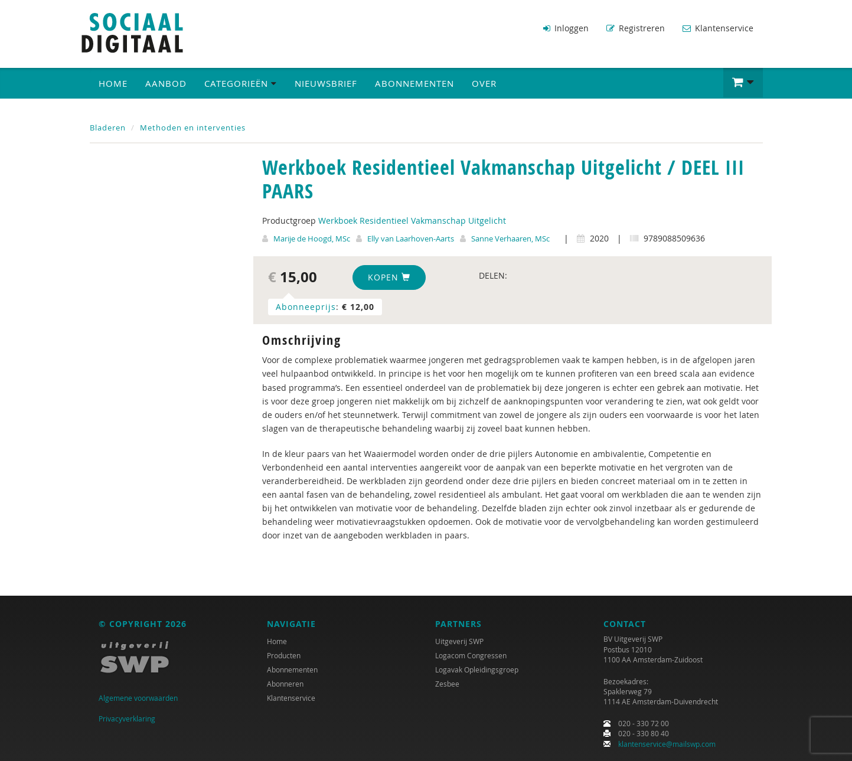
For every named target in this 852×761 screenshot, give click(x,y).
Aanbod (166, 83)
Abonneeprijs (306, 306)
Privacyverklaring (127, 718)
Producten (284, 655)
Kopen (389, 277)
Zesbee (447, 683)
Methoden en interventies (193, 127)
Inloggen (566, 28)
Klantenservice (718, 28)
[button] (743, 82)
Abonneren (285, 683)
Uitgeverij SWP (459, 641)
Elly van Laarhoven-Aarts (410, 238)
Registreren (635, 28)
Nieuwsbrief (326, 83)
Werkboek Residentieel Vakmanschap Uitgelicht (412, 220)
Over (484, 83)
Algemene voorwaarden (138, 698)
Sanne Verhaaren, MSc (510, 238)
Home (113, 83)
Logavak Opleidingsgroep (476, 669)
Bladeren (108, 127)
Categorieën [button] (240, 83)
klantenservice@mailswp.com (667, 744)
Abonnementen (414, 83)
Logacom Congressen (471, 655)
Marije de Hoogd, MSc (311, 238)
